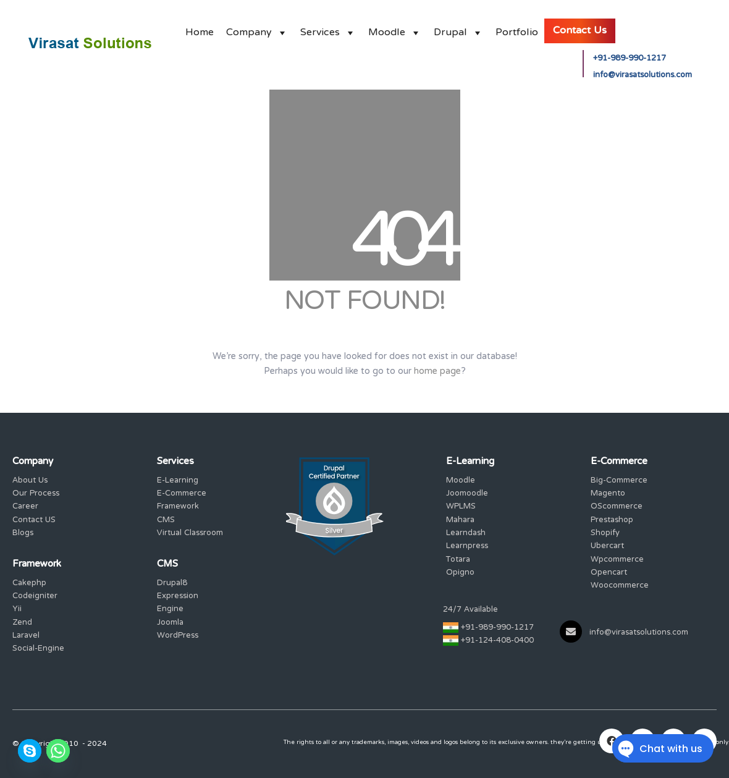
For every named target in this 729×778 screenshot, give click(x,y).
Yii (17, 609)
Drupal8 (172, 583)
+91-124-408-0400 (497, 641)
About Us (30, 481)
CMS (166, 520)
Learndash (466, 533)
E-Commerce (181, 494)
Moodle (394, 29)
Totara (458, 560)
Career (25, 507)
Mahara (460, 520)
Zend (22, 623)
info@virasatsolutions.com (642, 75)
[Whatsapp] (58, 751)
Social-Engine (38, 649)
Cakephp (29, 583)
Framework (178, 507)
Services (328, 29)
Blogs (22, 533)
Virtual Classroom (190, 533)
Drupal (458, 29)
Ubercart (607, 546)
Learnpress (467, 546)
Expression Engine (177, 603)
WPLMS (461, 507)
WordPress (177, 636)
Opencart (609, 573)
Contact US (34, 520)
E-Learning (177, 481)
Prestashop (612, 520)
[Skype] (29, 751)
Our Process (35, 494)
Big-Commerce (619, 481)
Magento (608, 494)
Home (199, 29)
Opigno (460, 573)
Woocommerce (620, 586)
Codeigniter (34, 596)
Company (257, 29)
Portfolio (516, 29)
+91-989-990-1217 (629, 59)
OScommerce (617, 507)
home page (437, 371)
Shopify (605, 533)
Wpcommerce (617, 560)
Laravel (26, 636)
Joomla (170, 623)
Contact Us (580, 31)
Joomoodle (467, 494)
